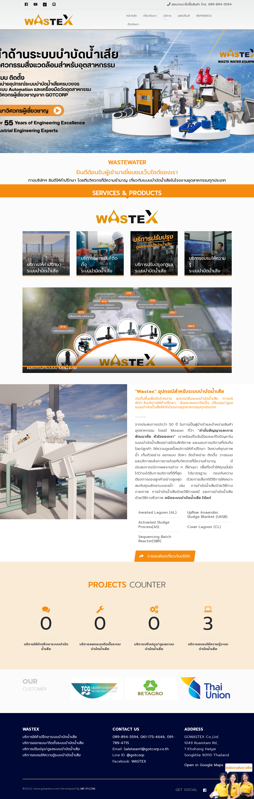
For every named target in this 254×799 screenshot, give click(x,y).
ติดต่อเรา (133, 24)
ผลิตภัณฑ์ (184, 16)
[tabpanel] (127, 91)
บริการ (167, 16)
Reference (204, 16)
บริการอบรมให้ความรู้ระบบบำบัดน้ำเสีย (51, 755)
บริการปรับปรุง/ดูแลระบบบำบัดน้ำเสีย (51, 749)
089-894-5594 (220, 4)
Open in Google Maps (203, 765)
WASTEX (138, 761)
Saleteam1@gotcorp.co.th (146, 749)
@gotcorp (135, 755)
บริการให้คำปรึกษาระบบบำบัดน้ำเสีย (49, 737)
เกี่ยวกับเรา (150, 16)
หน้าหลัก (131, 16)
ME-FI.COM (88, 789)
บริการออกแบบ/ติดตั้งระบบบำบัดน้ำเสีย (53, 743)
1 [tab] (2, 155)
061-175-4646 (152, 737)
